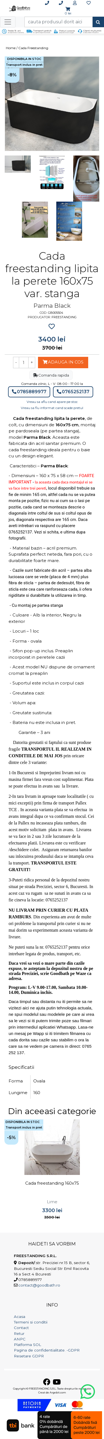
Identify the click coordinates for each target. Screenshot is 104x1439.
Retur (19, 1333)
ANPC (20, 1339)
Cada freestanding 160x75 (52, 1183)
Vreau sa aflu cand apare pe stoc (52, 402)
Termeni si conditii (30, 1322)
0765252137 (73, 391)
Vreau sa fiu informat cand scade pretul (52, 408)
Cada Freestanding (33, 48)
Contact (21, 1327)
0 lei (68, 13)
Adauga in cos (63, 362)
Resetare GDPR (29, 1356)
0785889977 (29, 391)
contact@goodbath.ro (39, 1285)
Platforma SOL (27, 1344)
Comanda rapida (51, 375)
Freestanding (64, 317)
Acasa (19, 1316)
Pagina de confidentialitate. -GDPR (47, 1350)
